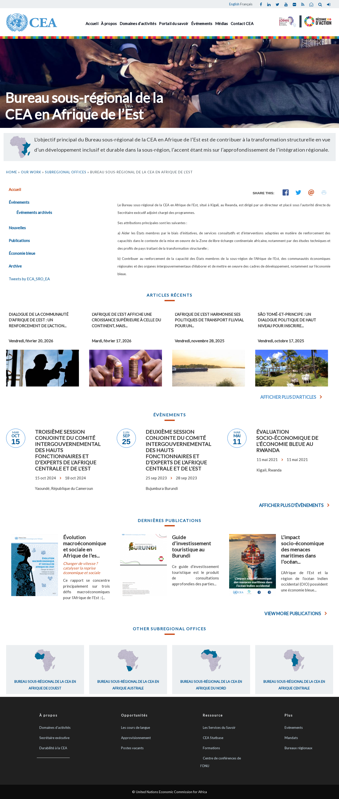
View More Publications (292, 613)
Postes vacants (132, 748)
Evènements (294, 727)
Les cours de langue (135, 727)
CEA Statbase (213, 738)
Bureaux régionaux (298, 748)
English (234, 4)
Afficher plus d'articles (288, 397)
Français (246, 4)
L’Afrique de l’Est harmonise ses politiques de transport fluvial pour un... (209, 320)
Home (11, 172)
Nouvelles (17, 227)
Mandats (291, 738)
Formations (211, 748)
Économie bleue (22, 253)
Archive (15, 266)
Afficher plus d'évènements (291, 505)
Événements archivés (34, 212)
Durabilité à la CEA (53, 748)
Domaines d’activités (138, 23)
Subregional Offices (65, 172)
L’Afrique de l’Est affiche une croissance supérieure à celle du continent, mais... (126, 320)
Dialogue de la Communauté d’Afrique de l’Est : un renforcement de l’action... (38, 320)
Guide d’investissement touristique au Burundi (191, 546)
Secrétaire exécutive (54, 738)
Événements (202, 23)
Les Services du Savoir (219, 727)
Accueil (92, 23)
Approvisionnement (136, 738)
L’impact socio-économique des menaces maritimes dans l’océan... (302, 549)
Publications (19, 240)
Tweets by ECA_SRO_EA (29, 278)
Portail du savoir (173, 23)
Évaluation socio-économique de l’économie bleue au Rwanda (287, 441)
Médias (221, 23)
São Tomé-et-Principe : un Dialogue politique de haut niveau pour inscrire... (287, 320)
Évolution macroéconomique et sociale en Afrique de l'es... (84, 546)
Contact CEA (242, 23)
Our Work (31, 172)
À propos (109, 23)
